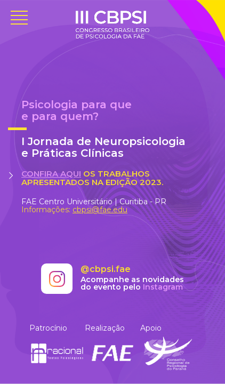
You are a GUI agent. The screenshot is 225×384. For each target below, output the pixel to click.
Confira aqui (51, 174)
